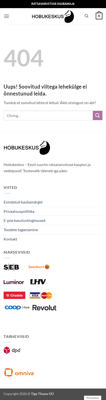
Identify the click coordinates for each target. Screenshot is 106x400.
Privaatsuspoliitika (19, 211)
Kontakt (10, 239)
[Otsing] (86, 16)
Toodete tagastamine (21, 229)
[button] (6, 16)
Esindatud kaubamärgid (23, 202)
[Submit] (97, 115)
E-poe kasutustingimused (24, 220)
